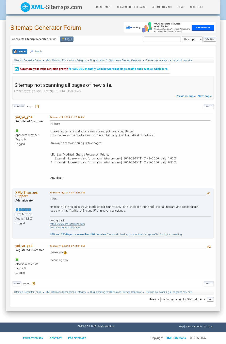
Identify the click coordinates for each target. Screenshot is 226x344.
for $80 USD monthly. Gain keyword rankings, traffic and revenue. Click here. (91, 66)
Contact (56, 338)
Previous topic (186, 96)
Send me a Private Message (65, 227)
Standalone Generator (131, 7)
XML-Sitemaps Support (26, 194)
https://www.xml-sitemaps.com (67, 223)
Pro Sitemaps (77, 338)
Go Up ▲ (208, 326)
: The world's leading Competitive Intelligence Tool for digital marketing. (116, 234)
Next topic (205, 96)
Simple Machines (105, 326)
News (181, 7)
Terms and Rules (193, 326)
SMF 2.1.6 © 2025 (87, 326)
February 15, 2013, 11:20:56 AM (67, 117)
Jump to (154, 299)
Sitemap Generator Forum (45, 27)
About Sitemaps (162, 7)
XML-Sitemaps (176, 338)
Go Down (18, 106)
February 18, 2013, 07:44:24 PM (67, 246)
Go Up (16, 283)
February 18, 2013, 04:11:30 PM (67, 192)
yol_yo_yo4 (23, 117)
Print (208, 106)
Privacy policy (33, 338)
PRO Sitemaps (103, 7)
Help (181, 326)
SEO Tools (196, 7)
